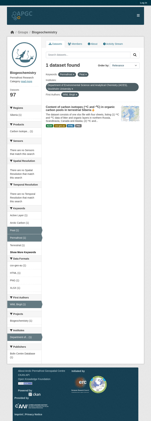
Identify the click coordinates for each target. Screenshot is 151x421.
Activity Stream (113, 43)
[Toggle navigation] (138, 15)
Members (75, 43)
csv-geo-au (60, 126)
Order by (103, 65)
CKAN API (24, 375)
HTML (70, 126)
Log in (143, 2)
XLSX (49, 126)
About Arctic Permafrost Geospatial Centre (41, 370)
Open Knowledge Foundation (34, 379)
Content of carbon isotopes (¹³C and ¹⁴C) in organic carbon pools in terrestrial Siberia (80, 108)
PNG (78, 126)
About (92, 43)
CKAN (34, 394)
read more (26, 81)
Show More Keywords (23, 252)
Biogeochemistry (44, 32)
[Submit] (135, 55)
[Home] (12, 32)
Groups (23, 32)
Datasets (55, 43)
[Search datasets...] (88, 55)
